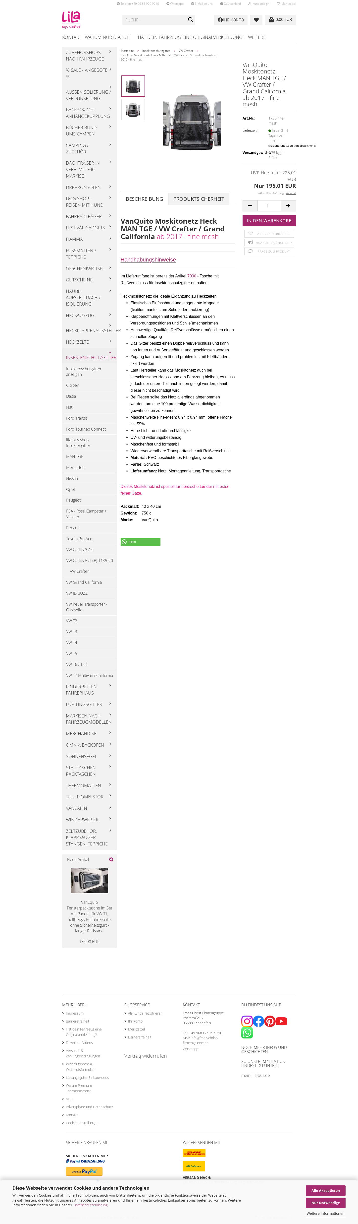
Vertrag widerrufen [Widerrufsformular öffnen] (145, 1055)
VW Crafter (79, 571)
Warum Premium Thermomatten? (79, 1088)
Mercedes (75, 467)
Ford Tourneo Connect (86, 429)
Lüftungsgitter (84, 704)
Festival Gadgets (85, 228)
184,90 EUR (89, 941)
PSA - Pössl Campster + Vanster (86, 513)
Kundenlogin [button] (258, 3)
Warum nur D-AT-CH (107, 37)
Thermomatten (83, 785)
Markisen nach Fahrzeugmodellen (89, 719)
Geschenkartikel (85, 268)
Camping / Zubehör (77, 148)
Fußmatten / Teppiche (81, 254)
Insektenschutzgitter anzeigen (84, 371)
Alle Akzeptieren (325, 1190)
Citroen (72, 385)
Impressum (75, 1013)
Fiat (69, 407)
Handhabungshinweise (148, 260)
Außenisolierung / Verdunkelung (88, 95)
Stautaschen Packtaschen (81, 771)
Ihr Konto (135, 1021)
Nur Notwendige (325, 1202)
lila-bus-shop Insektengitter (78, 442)
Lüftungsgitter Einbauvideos (87, 1077)
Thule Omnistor (84, 797)
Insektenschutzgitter (91, 357)
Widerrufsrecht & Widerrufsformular (80, 1067)
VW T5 (71, 653)
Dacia (71, 396)
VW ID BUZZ (77, 593)
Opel (70, 489)
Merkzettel (286, 3)
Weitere (257, 37)
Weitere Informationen (326, 1213)
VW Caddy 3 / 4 (79, 549)
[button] (230, 3)
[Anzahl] (269, 205)
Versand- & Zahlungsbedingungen (83, 1053)
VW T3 (71, 631)
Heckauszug (80, 315)
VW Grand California (84, 582)
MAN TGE (74, 456)
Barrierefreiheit (77, 1021)
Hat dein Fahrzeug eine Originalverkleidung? (191, 37)
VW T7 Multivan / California (89, 675)
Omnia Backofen (85, 745)
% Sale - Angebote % (86, 73)
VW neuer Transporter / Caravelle (86, 607)
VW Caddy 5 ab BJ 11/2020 (89, 560)
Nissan (72, 478)
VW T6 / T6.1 (77, 664)
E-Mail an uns (202, 3)
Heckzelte (77, 342)
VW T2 (71, 621)
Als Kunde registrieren (145, 1013)
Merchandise (81, 733)
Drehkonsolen (83, 187)
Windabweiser (82, 820)
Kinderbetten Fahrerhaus (81, 690)
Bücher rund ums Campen (81, 131)
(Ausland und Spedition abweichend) (292, 145)
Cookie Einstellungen (82, 1122)
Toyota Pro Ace (79, 538)
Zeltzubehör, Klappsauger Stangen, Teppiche (87, 837)
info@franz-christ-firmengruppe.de (200, 1040)
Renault (73, 527)
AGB (69, 1098)
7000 (191, 276)
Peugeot (73, 500)
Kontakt (71, 37)
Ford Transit (76, 418)
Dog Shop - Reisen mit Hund (84, 201)
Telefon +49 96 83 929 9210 (138, 3)
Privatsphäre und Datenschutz (89, 1106)
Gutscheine (79, 280)
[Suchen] (190, 20)
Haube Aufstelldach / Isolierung (83, 297)
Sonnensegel (81, 756)
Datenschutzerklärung (90, 1205)
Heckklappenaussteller (91, 330)
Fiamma (74, 239)
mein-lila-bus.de (255, 1075)
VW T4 (71, 642)
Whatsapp (175, 3)
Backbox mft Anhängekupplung (88, 113)
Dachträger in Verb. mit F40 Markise (83, 169)
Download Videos (79, 1042)
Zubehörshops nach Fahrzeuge (85, 55)
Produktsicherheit (198, 198)
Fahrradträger (84, 216)
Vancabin (76, 808)
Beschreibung (144, 198)
